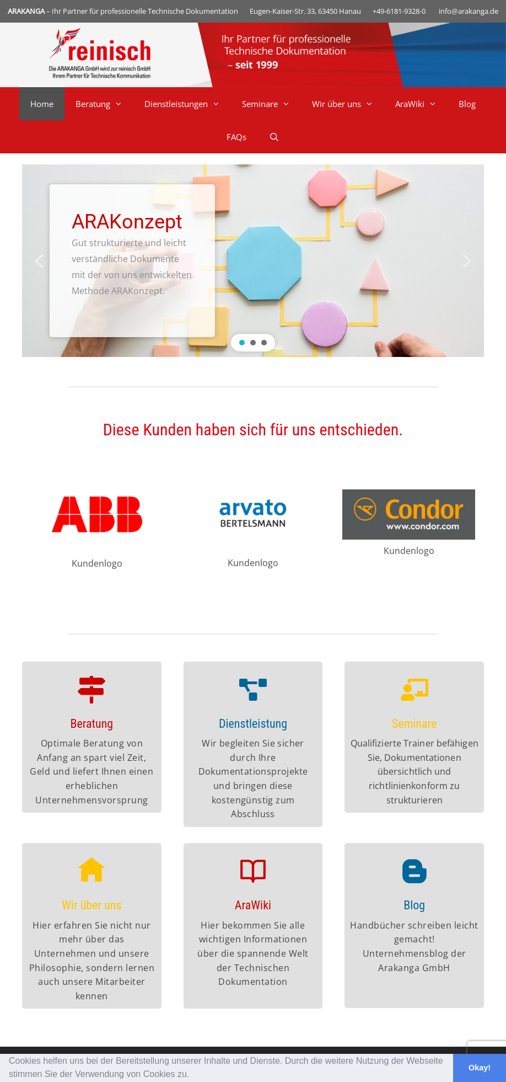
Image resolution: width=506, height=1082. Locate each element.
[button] (193, 1075)
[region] (253, 260)
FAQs (236, 136)
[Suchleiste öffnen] (273, 136)
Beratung (104, 103)
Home (41, 103)
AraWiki (421, 103)
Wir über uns (348, 103)
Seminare (271, 103)
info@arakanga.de (468, 11)
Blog (467, 103)
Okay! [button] (480, 1067)
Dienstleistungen (187, 103)
